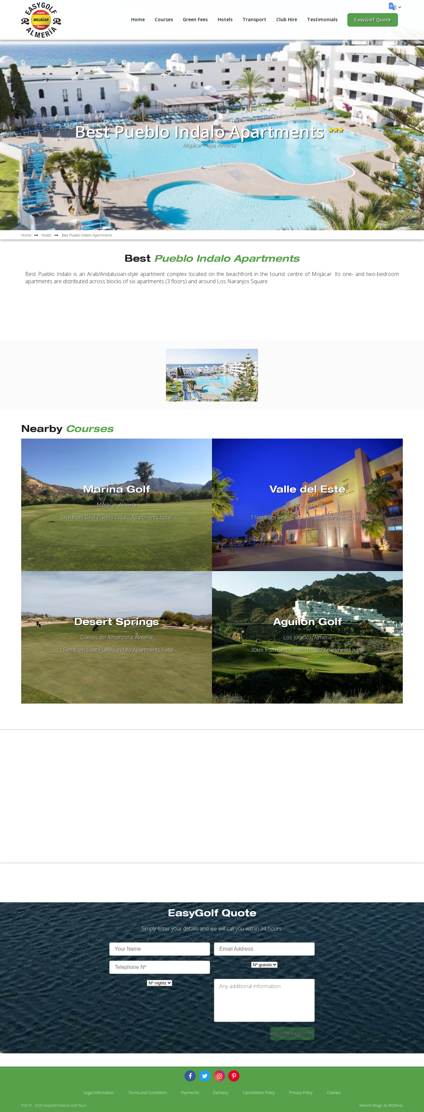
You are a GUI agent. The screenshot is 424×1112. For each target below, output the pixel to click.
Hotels (225, 19)
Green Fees (195, 19)
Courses (164, 19)
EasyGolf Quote (372, 20)
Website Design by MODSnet (381, 1105)
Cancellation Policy (258, 1092)
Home (138, 19)
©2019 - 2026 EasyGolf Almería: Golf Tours (53, 1105)
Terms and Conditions (147, 1092)
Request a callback (292, 1033)
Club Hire (286, 19)
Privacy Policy (301, 1092)
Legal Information (98, 1092)
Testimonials (322, 19)
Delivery (220, 1092)
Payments (190, 1092)
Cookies (334, 1092)
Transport (254, 19)
